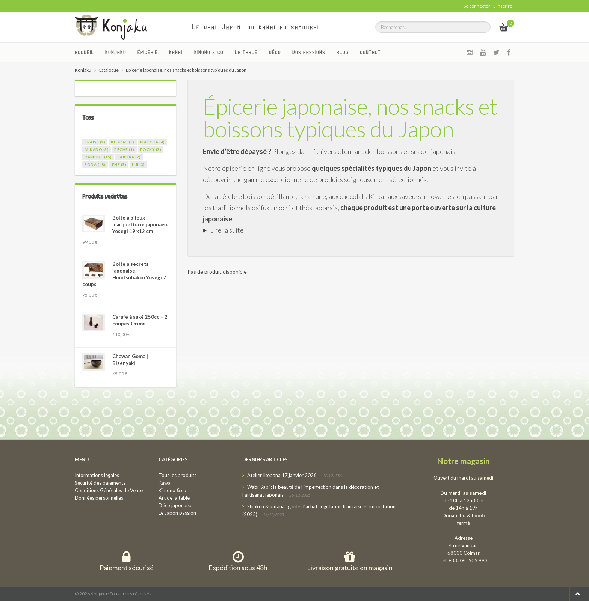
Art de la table (174, 498)
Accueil (84, 52)
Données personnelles (99, 498)
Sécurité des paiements (100, 483)
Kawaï (176, 52)
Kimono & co (209, 52)
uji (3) (138, 164)
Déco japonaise (175, 505)
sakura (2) (129, 157)
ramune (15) (98, 157)
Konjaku (115, 52)
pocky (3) (151, 149)
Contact (370, 52)
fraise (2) (95, 142)
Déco (275, 52)
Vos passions (308, 52)
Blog (343, 52)
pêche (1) (124, 149)
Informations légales (97, 475)
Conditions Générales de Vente (109, 490)
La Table (246, 52)
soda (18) (95, 164)
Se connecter (477, 6)
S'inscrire (502, 6)
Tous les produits (177, 475)
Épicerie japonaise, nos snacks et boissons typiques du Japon (350, 117)
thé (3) (119, 164)
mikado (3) (97, 149)
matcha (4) (152, 142)
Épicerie (147, 52)
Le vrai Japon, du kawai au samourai (256, 26)
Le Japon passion (177, 513)
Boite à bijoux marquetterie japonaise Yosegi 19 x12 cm (140, 224)
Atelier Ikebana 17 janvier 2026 (282, 475)
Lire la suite (227, 230)
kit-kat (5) (122, 142)
